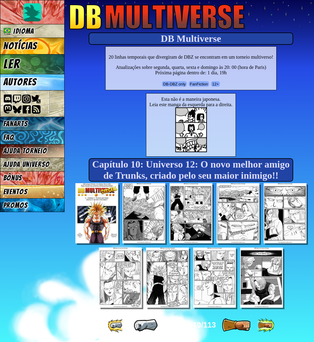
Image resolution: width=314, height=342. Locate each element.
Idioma (18, 31)
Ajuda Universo (26, 164)
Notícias (20, 46)
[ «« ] (116, 325)
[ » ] (236, 325)
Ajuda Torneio (25, 151)
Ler (11, 64)
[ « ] (146, 325)
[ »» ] (265, 325)
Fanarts (15, 124)
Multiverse (157, 17)
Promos (15, 205)
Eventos (15, 192)
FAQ (8, 137)
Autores (20, 82)
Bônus (12, 178)
